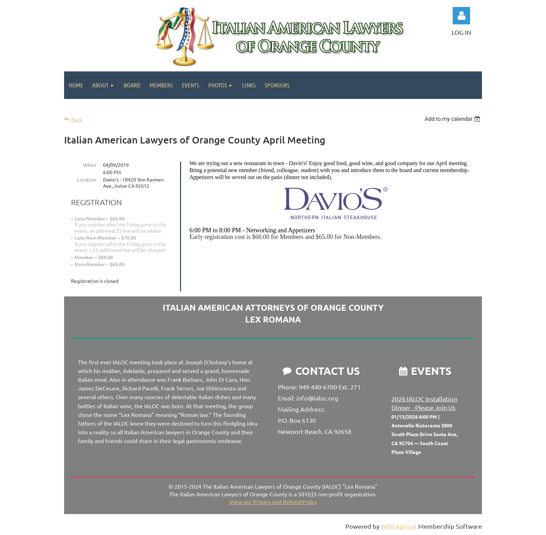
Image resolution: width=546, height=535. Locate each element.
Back (76, 119)
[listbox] (453, 119)
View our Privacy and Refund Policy (273, 501)
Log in (461, 15)
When (89, 165)
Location (86, 179)
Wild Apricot (399, 526)
